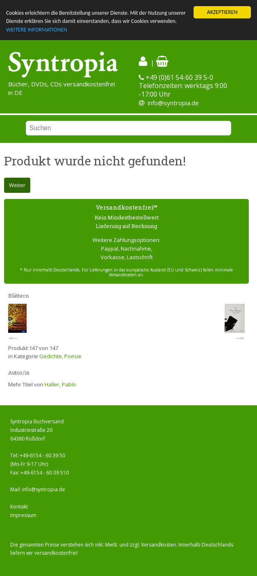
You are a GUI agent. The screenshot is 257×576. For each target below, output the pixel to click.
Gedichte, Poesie (60, 356)
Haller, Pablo (60, 384)
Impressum (23, 515)
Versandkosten (158, 544)
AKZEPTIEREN (222, 12)
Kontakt (19, 506)
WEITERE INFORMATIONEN (36, 29)
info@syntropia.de (173, 103)
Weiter (17, 185)
